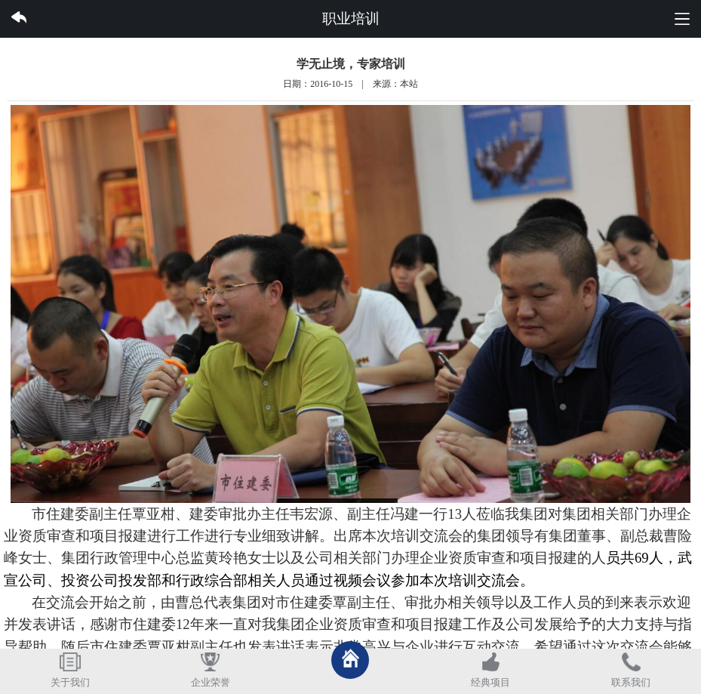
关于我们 (70, 682)
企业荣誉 (210, 682)
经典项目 (490, 682)
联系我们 (630, 682)
